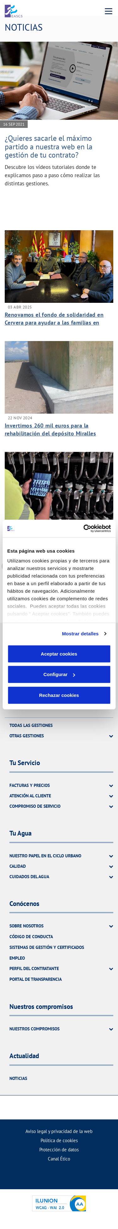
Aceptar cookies (59, 653)
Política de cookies (59, 1140)
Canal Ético (59, 1159)
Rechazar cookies (59, 695)
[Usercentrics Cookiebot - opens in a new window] (84, 529)
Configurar (59, 674)
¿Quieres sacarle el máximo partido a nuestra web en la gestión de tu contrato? (49, 146)
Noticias (18, 1078)
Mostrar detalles (80, 633)
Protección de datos (59, 1150)
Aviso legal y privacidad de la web (59, 1131)
